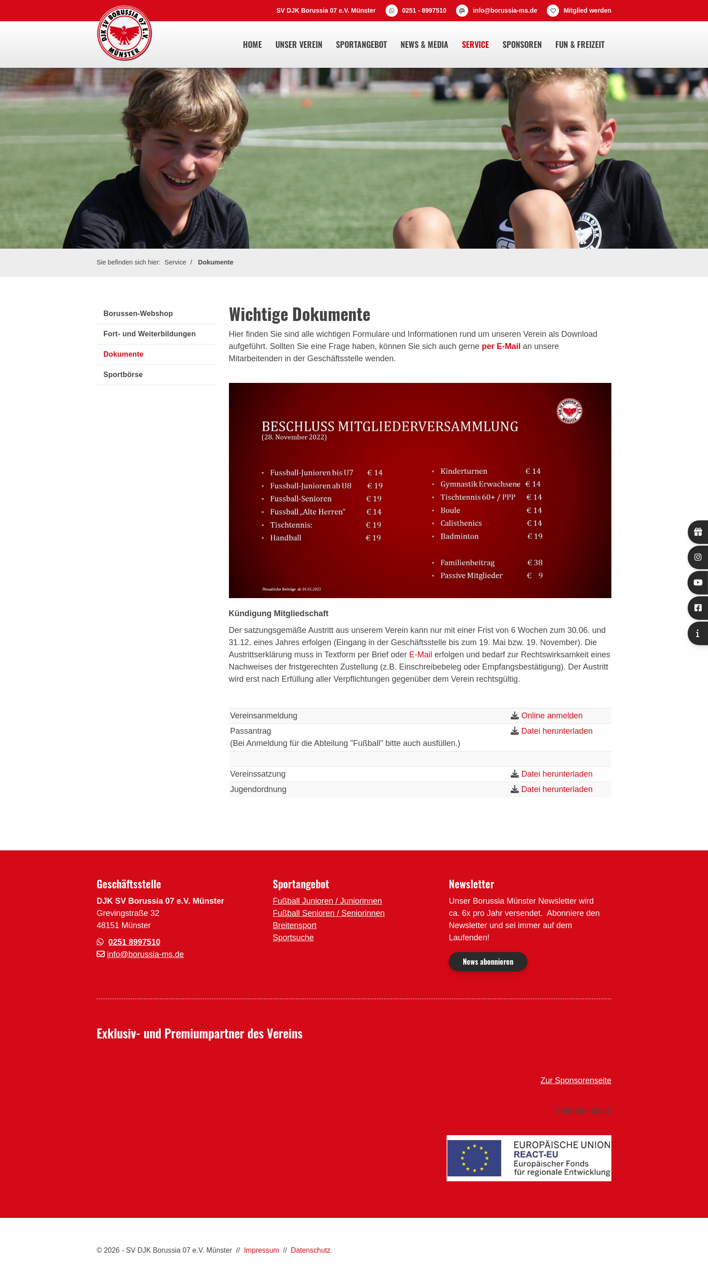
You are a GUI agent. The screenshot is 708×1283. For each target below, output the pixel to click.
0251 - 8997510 (424, 10)
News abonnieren (488, 961)
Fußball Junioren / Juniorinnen (327, 901)
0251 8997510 (134, 942)
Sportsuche (293, 937)
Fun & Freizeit (580, 44)
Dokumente (215, 262)
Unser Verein (298, 44)
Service (475, 44)
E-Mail (420, 654)
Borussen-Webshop (138, 313)
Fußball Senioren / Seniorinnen (329, 913)
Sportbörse (123, 374)
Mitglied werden (587, 10)
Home (252, 44)
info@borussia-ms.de (505, 10)
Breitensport (295, 925)
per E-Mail (501, 346)
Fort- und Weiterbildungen (149, 334)
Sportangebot (361, 44)
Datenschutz (311, 1250)
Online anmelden (551, 715)
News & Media (424, 44)
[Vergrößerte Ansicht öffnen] (420, 491)
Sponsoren (522, 44)
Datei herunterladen (556, 731)
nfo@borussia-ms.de (146, 954)
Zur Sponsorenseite (575, 1080)
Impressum (261, 1250)
